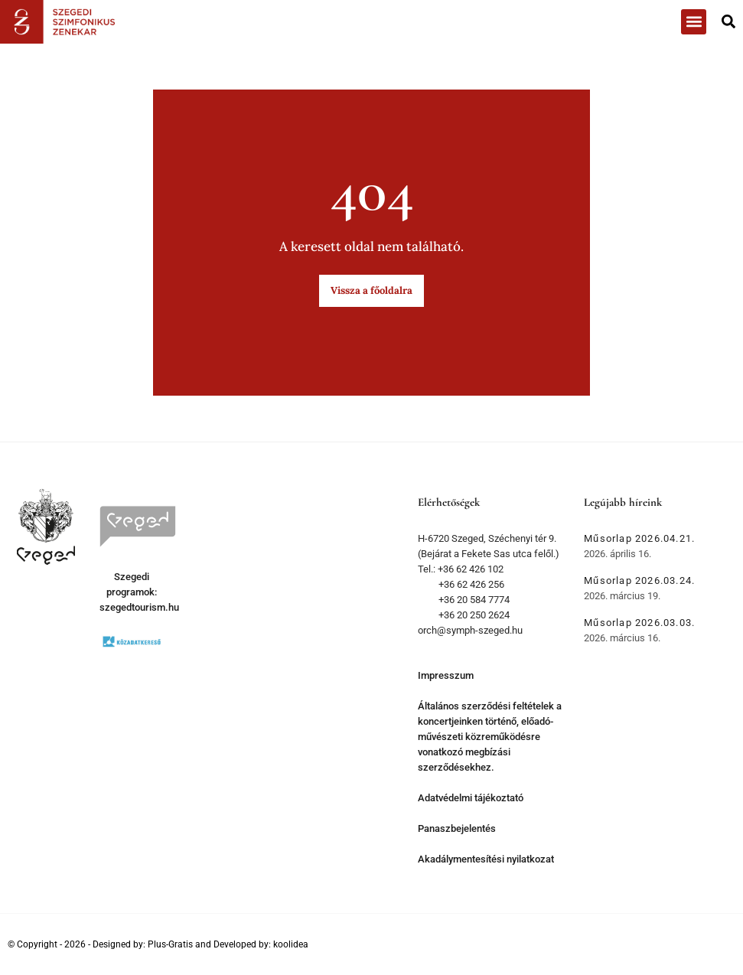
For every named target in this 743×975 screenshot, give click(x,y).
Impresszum (446, 675)
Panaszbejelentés (457, 828)
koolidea (290, 944)
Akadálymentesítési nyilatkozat (486, 859)
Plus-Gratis (170, 944)
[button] (693, 21)
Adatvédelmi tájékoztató (470, 798)
